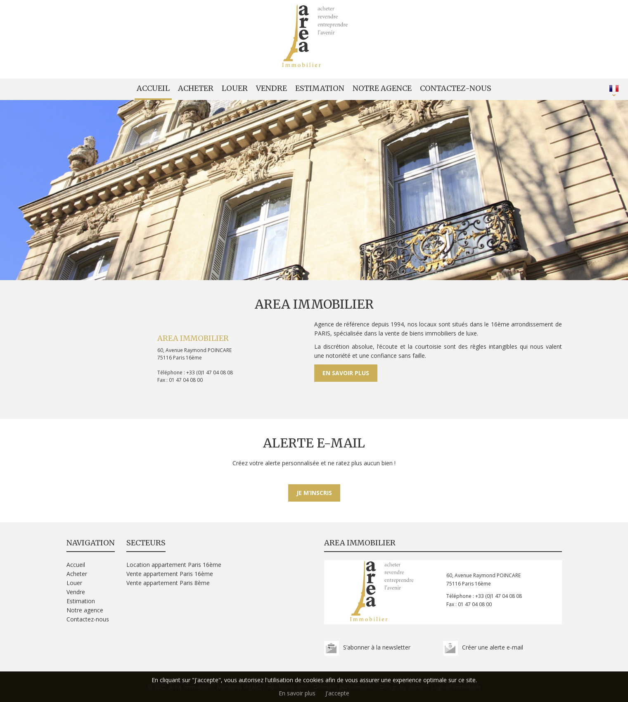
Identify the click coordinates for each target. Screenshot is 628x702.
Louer (235, 88)
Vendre (271, 88)
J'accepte (337, 693)
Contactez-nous (455, 88)
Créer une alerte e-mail (492, 647)
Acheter (195, 88)
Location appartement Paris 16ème (173, 565)
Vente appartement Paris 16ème (169, 574)
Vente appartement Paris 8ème (168, 583)
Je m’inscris (314, 493)
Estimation (319, 88)
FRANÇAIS (614, 88)
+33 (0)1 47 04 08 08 (209, 372)
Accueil (153, 88)
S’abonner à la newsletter (376, 647)
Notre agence (382, 88)
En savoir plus (345, 373)
